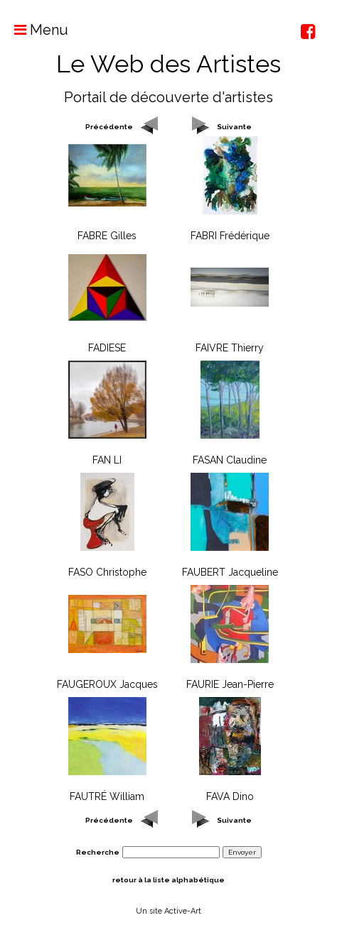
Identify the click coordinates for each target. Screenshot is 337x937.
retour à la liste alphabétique (168, 880)
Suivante (234, 127)
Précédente (109, 127)
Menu (34, 29)
